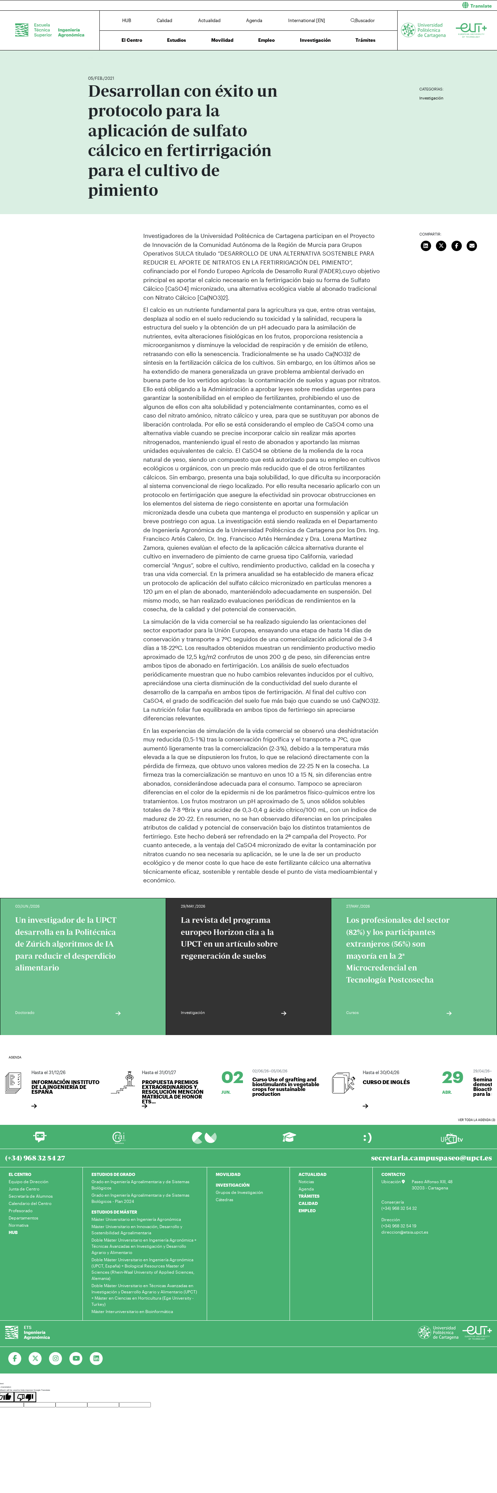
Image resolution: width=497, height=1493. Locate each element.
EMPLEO (307, 1210)
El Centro (131, 40)
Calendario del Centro (30, 1203)
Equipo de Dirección (28, 1181)
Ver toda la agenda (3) (476, 1120)
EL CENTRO (20, 1174)
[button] (375, 5)
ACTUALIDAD (313, 1174)
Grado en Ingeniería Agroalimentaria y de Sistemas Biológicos (140, 1184)
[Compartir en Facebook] (456, 244)
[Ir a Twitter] (35, 1358)
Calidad (164, 20)
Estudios (176, 40)
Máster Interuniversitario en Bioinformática (132, 1311)
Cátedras (224, 1199)
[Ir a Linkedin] (96, 1358)
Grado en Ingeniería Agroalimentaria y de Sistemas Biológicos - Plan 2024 (140, 1198)
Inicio (93, 58)
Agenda (254, 20)
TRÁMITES (309, 1196)
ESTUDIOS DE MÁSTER (114, 1211)
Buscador (363, 20)
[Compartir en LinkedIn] (425, 244)
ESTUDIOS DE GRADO (113, 1174)
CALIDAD (308, 1203)
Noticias (306, 1181)
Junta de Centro (24, 1188)
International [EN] (306, 20)
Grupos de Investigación (239, 1192)
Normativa (18, 1225)
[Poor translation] (25, 1397)
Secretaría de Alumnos (31, 1196)
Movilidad (222, 40)
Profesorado (20, 1210)
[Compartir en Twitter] (441, 244)
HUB (126, 20)
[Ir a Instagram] (56, 1358)
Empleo (266, 40)
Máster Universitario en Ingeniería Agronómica (136, 1219)
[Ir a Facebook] (15, 1358)
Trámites (365, 40)
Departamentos (23, 1217)
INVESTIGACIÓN (233, 1185)
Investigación (315, 40)
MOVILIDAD (228, 1174)
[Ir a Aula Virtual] (289, 1140)
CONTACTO (393, 1174)
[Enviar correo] (472, 244)
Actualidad (209, 20)
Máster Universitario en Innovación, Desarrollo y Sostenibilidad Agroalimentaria (136, 1229)
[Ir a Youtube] (76, 1358)
